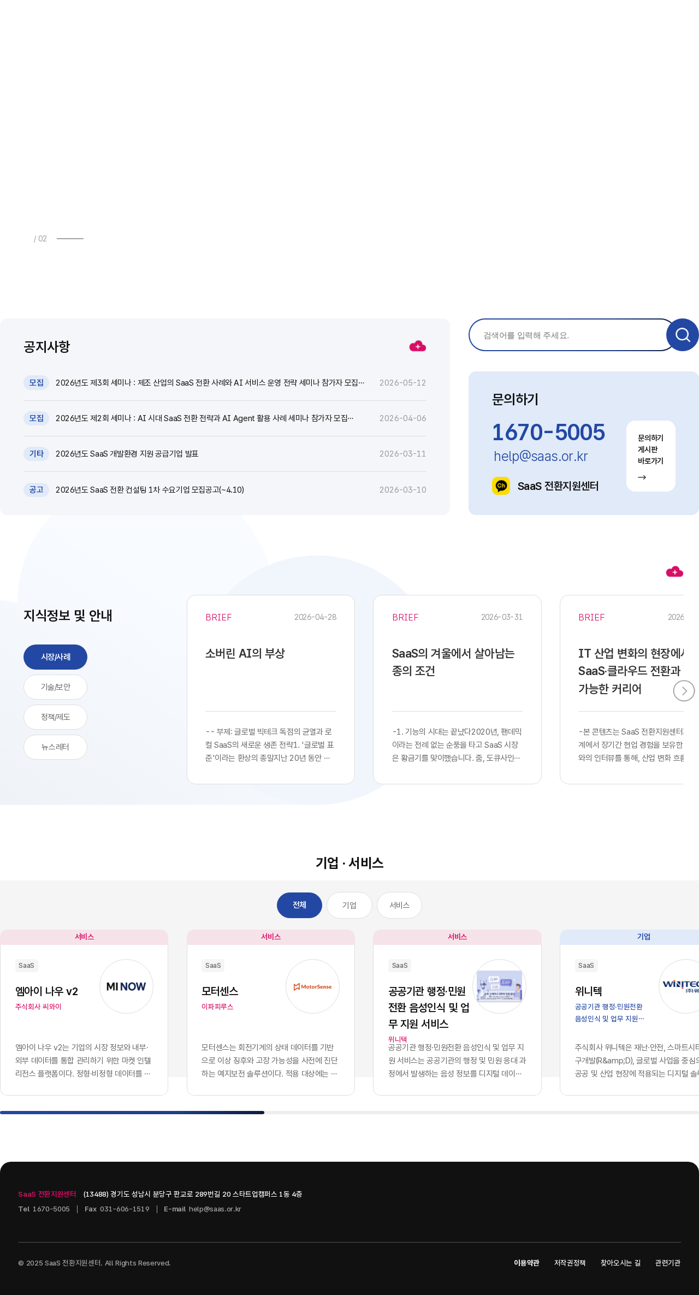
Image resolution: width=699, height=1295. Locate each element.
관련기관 (668, 1262)
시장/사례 (55, 657)
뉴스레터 (55, 747)
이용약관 (527, 1262)
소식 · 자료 (306, 22)
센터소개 (550, 22)
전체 (299, 905)
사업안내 (227, 22)
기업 (349, 905)
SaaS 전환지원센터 (545, 486)
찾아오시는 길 (621, 1262)
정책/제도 (55, 717)
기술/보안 (55, 687)
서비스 (399, 905)
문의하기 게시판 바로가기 (651, 457)
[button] (96, 238)
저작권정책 (570, 1262)
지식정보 (385, 22)
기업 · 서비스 (468, 22)
